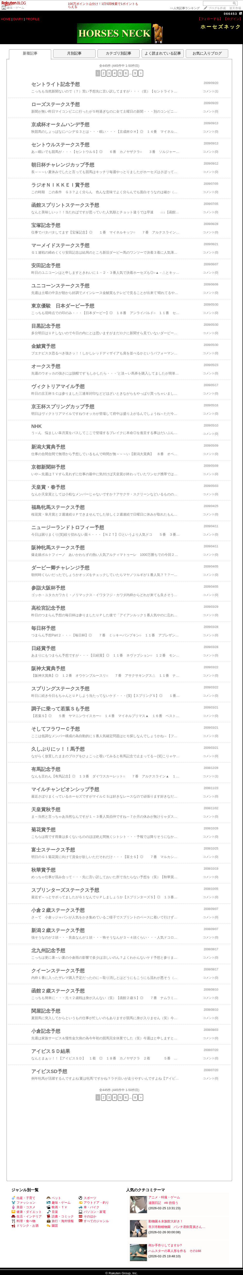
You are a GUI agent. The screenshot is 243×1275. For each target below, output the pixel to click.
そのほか (87, 1216)
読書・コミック (60, 1216)
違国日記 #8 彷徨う (163, 1203)
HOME (6, 19)
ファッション (23, 1202)
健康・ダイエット (26, 1212)
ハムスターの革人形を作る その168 (174, 1251)
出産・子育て (23, 1198)
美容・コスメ (23, 1207)
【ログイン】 (233, 19)
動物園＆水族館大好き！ (165, 1221)
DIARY (18, 19)
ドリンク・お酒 (25, 1225)
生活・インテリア (26, 1216)
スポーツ (87, 1198)
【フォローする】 (210, 19)
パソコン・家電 (92, 1212)
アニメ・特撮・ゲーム (164, 1197)
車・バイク (89, 1207)
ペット (54, 1198)
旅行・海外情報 (60, 1221)
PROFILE (33, 19)
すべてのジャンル (94, 1221)
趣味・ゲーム (15, 7)
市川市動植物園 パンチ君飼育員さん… (176, 1227)
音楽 (52, 1212)
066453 (230, 14)
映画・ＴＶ (57, 1207)
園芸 (52, 1225)
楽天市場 (235, 8)
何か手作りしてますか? (165, 1245)
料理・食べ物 (23, 1221)
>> (185, 8)
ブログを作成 (217, 8)
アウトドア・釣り (94, 1202)
